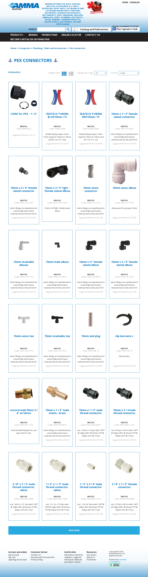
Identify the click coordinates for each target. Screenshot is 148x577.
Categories (24, 48)
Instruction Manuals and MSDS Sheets (73, 560)
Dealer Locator (71, 34)
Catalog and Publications (94, 29)
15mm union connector (90, 189)
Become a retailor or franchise (29, 39)
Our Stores (91, 554)
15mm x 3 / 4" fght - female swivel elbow (57, 189)
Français (135, 2)
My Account (13, 554)
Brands (33, 34)
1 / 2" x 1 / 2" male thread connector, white (57, 487)
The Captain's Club (125, 29)
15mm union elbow (124, 187)
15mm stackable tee (57, 336)
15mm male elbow (57, 262)
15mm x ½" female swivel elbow (90, 263)
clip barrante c (124, 336)
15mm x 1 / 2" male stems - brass (57, 412)
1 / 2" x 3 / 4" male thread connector (91, 486)
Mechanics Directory (73, 554)
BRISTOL (23, 126)
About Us (91, 557)
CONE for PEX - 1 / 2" (24, 113)
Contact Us (92, 34)
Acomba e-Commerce (117, 560)
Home (125, 2)
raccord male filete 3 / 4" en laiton (23, 412)
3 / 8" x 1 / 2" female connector (124, 486)
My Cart (12, 557)
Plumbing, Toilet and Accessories (50, 48)
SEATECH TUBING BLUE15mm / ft (57, 115)
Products (17, 34)
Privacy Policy (37, 559)
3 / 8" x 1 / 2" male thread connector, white (23, 487)
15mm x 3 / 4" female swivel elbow (124, 263)
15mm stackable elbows (24, 263)
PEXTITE (57, 126)
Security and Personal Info (43, 557)
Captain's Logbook (72, 557)
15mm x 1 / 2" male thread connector (91, 412)
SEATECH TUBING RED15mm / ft (91, 115)
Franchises (91, 559)
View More (74, 530)
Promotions (49, 34)
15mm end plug (90, 336)
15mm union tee (24, 336)
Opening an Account (17, 559)
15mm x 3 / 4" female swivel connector (24, 189)
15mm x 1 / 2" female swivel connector (124, 115)
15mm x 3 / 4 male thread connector (124, 412)
